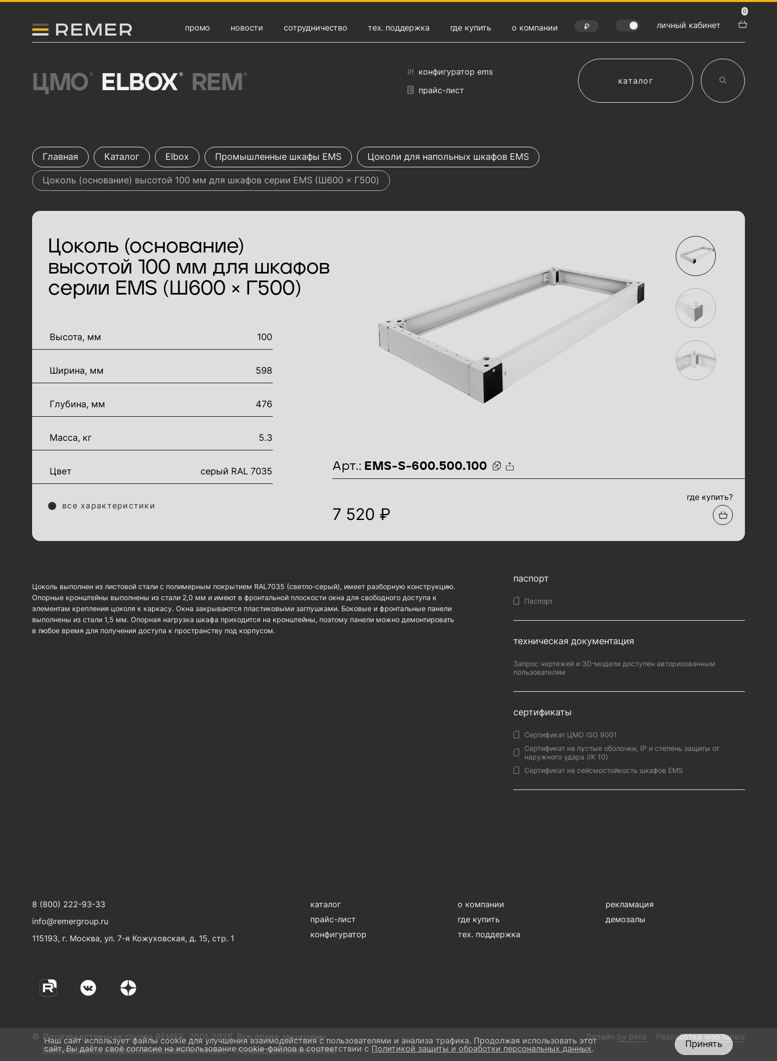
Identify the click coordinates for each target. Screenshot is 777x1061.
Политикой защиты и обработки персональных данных (481, 1048)
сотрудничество (315, 28)
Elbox (141, 83)
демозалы (625, 919)
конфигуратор (338, 934)
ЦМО (61, 83)
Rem (218, 83)
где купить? (710, 497)
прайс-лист (436, 90)
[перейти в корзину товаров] (741, 23)
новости (247, 28)
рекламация (630, 904)
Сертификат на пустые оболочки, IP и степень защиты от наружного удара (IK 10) (621, 752)
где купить (470, 28)
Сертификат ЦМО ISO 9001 (570, 734)
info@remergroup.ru (69, 921)
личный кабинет (689, 25)
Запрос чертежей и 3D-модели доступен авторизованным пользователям (614, 667)
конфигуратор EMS (450, 72)
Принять (703, 1043)
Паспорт (538, 601)
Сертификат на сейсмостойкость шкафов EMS (603, 770)
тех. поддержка (399, 28)
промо (197, 28)
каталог (635, 81)
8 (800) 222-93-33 (68, 904)
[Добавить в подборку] (723, 515)
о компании (534, 28)
